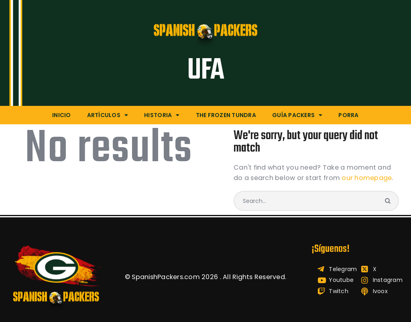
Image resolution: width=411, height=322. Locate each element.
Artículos (107, 115)
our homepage (367, 177)
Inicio (61, 115)
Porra (348, 115)
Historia (161, 115)
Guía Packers (297, 115)
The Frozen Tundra (226, 115)
